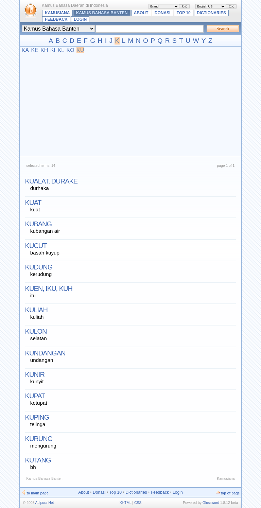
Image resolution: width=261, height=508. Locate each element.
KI (52, 50)
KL (60, 50)
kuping (37, 417)
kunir (35, 374)
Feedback (56, 19)
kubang (38, 224)
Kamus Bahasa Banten (102, 13)
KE (34, 50)
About (141, 13)
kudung (39, 267)
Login (80, 19)
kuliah (36, 310)
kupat (35, 396)
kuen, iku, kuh (48, 288)
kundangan (45, 353)
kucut (36, 245)
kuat (33, 202)
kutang (38, 460)
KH (44, 50)
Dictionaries (211, 13)
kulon (36, 331)
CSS (137, 503)
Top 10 (184, 13)
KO (70, 50)
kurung (39, 438)
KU (80, 50)
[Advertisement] (130, 104)
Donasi (163, 13)
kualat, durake (51, 181)
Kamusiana (57, 13)
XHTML (126, 503)
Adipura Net (44, 503)
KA (25, 50)
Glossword (211, 503)
